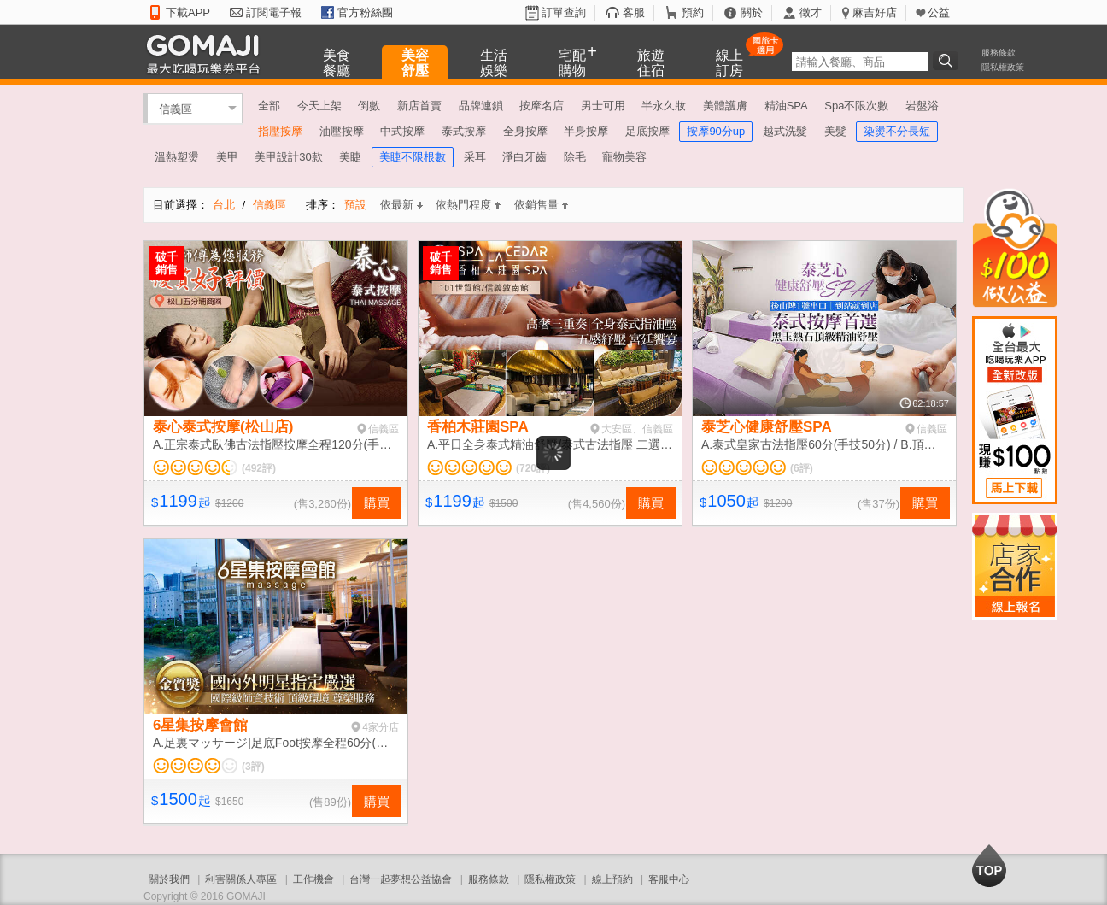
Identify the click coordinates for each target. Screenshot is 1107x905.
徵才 (811, 12)
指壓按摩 (280, 131)
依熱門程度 (468, 204)
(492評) (259, 468)
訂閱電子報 (274, 12)
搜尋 (948, 60)
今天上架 (319, 105)
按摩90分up (716, 131)
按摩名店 (541, 105)
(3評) (253, 767)
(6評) (801, 468)
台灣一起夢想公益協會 (400, 879)
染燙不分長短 (897, 131)
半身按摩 (586, 131)
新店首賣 (419, 105)
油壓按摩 (341, 131)
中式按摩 (402, 131)
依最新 (401, 204)
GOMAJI (207, 53)
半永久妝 (663, 105)
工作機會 (313, 879)
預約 (693, 12)
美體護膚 (725, 105)
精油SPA (786, 105)
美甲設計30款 (288, 156)
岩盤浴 (922, 105)
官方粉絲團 (365, 12)
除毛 (575, 156)
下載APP (188, 12)
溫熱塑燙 (177, 156)
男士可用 (603, 105)
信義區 (175, 108)
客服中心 (668, 879)
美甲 (227, 156)
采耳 (475, 156)
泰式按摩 (464, 131)
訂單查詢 (564, 12)
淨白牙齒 (524, 156)
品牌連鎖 (481, 105)
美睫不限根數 (412, 156)
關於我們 (169, 879)
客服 (634, 12)
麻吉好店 (874, 12)
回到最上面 (989, 865)
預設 (355, 204)
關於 (752, 12)
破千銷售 (166, 263)
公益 (939, 12)
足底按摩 (647, 131)
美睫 (350, 156)
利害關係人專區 (241, 879)
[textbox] (860, 61)
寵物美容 (624, 156)
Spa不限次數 (856, 105)
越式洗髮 (785, 131)
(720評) (533, 468)
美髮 (835, 131)
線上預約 (612, 879)
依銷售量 (541, 204)
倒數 (369, 105)
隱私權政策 (1002, 67)
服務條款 (998, 52)
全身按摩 (525, 131)
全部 (269, 105)
